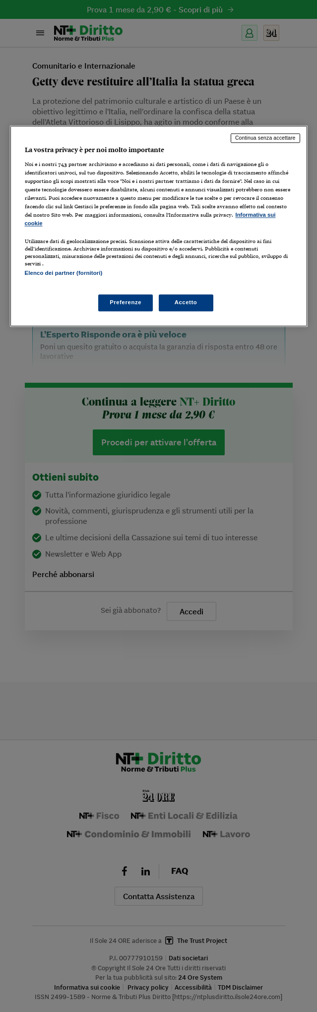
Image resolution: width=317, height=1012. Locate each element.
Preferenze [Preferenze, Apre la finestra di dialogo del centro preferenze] (125, 302)
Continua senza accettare (265, 138)
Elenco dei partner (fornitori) (64, 273)
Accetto (186, 302)
